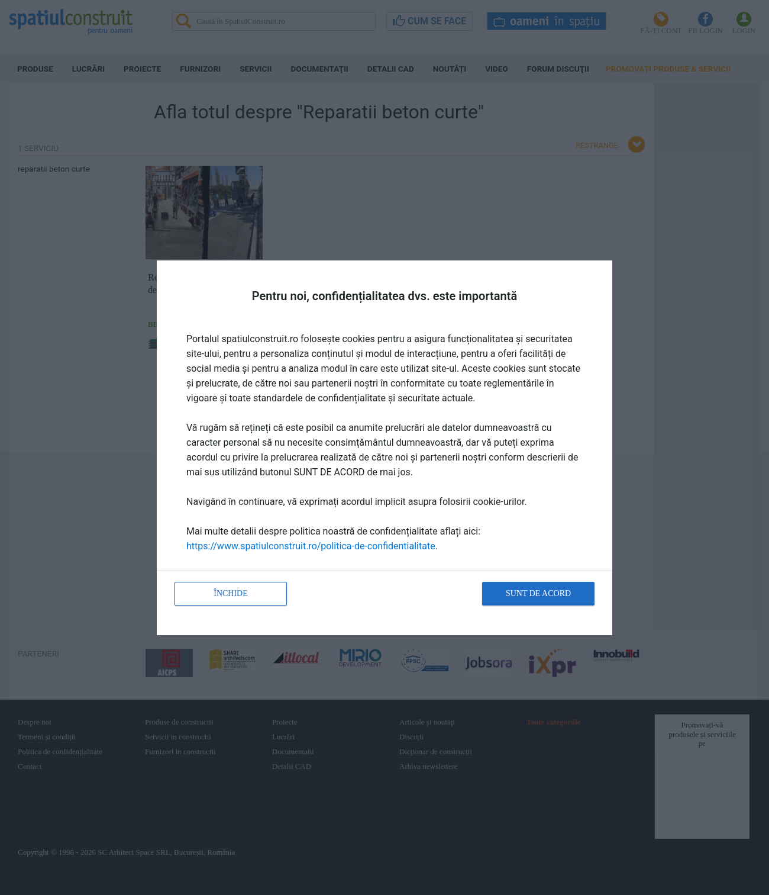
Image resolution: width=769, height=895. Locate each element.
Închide (231, 593)
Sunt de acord (538, 593)
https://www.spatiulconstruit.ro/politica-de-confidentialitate (310, 546)
